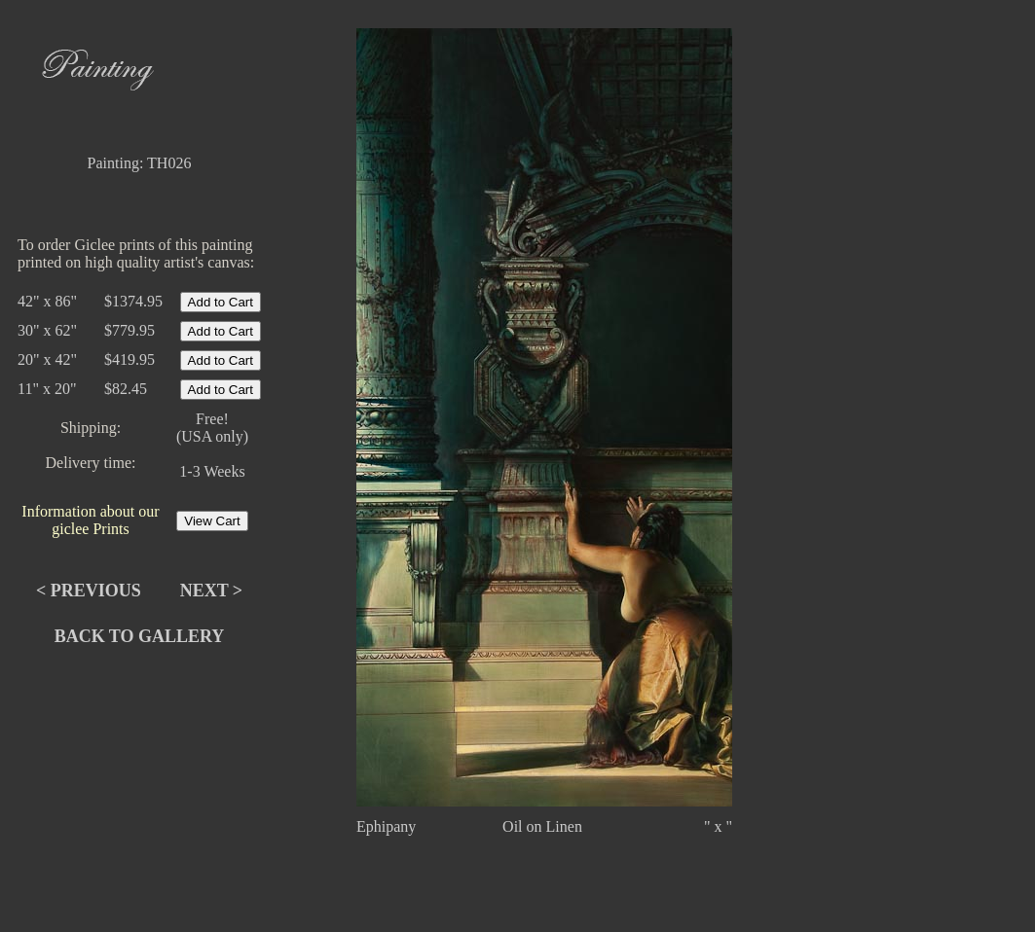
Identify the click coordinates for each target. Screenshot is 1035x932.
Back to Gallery (140, 636)
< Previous (88, 590)
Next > (211, 590)
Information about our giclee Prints (90, 520)
